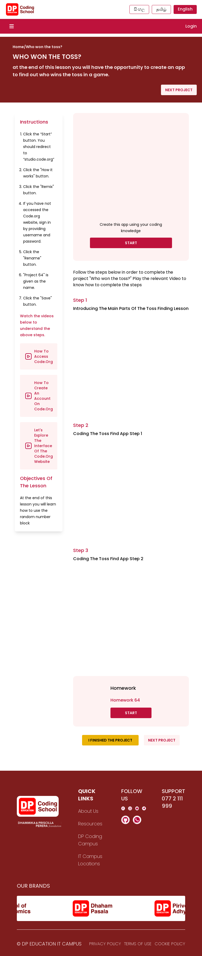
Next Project (179, 90)
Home (18, 46)
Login (191, 26)
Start (131, 243)
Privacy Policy (105, 944)
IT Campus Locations (90, 860)
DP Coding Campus (90, 840)
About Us (88, 811)
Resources (90, 823)
